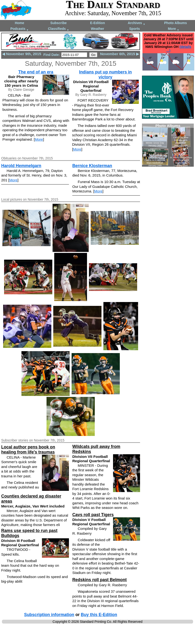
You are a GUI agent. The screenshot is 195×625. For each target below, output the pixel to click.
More (173, 29)
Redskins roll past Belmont (99, 579)
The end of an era (35, 72)
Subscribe (58, 23)
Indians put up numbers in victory (105, 74)
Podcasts (19, 29)
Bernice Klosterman (92, 165)
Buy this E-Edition (99, 614)
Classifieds (58, 29)
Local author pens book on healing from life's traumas (28, 449)
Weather (97, 29)
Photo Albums (175, 23)
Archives (136, 23)
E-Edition (97, 23)
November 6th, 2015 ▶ (119, 54)
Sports (134, 29)
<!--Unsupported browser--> (168, 145)
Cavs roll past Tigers (93, 514)
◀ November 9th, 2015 (21, 54)
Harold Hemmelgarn (21, 165)
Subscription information (49, 614)
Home (19, 23)
